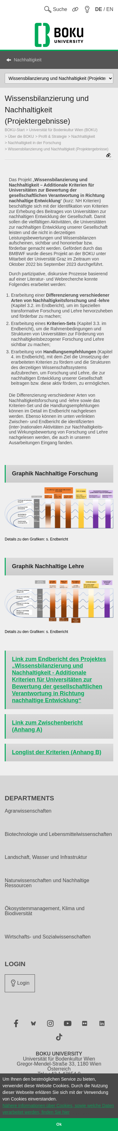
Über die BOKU (21, 136)
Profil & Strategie (52, 136)
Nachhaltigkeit (28, 59)
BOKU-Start (15, 130)
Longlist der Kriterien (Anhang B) (56, 752)
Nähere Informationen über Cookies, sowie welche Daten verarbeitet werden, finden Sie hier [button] (58, 1109)
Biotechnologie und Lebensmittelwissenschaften (58, 834)
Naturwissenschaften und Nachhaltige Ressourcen (47, 883)
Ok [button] (59, 1124)
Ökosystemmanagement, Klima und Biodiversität (44, 911)
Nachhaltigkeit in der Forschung (34, 143)
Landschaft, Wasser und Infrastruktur (46, 857)
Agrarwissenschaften (28, 811)
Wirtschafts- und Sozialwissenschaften (48, 936)
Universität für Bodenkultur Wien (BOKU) (63, 130)
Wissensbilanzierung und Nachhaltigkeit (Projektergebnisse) (58, 149)
